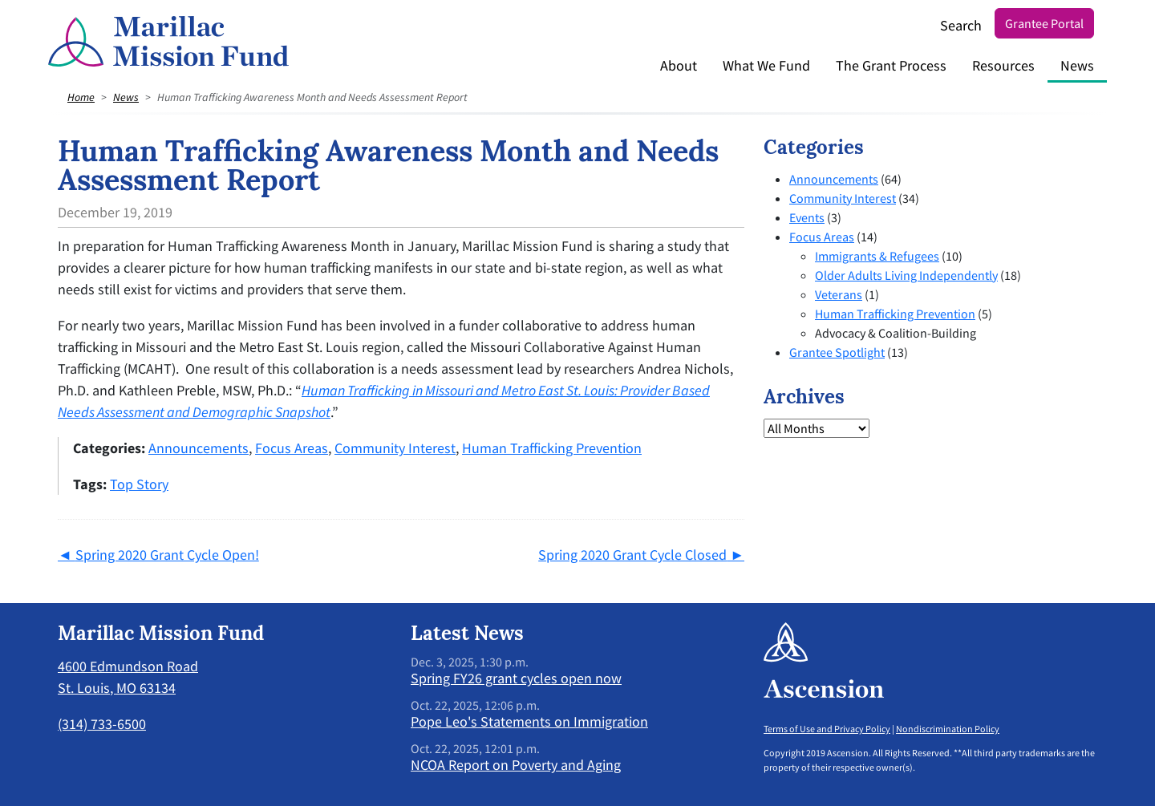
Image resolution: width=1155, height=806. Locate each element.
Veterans (838, 294)
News (1077, 65)
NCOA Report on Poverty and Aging (516, 764)
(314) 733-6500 (102, 724)
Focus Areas (291, 448)
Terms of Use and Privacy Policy (827, 729)
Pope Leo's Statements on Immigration (529, 721)
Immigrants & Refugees (877, 256)
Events (807, 217)
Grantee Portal (1044, 23)
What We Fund (766, 65)
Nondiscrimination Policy (947, 729)
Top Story (139, 484)
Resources (1003, 65)
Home (81, 97)
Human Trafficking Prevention (552, 448)
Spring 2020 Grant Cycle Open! (167, 554)
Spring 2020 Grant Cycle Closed (632, 554)
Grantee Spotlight (837, 352)
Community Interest (395, 448)
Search (961, 25)
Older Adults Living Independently (906, 275)
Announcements (198, 448)
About (678, 65)
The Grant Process (891, 65)
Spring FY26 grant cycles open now (516, 678)
